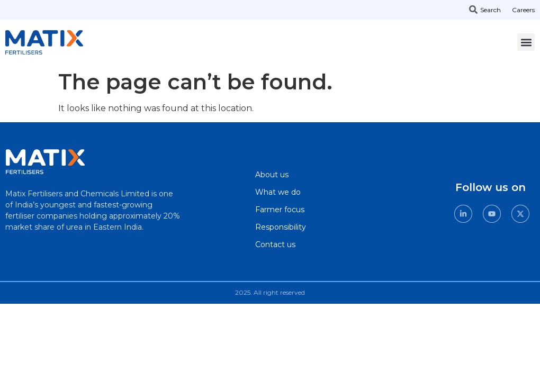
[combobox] (489, 9)
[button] (526, 42)
